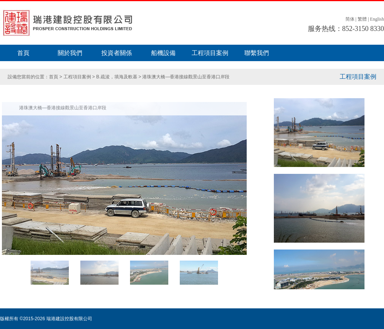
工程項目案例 (210, 53)
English (377, 19)
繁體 (362, 19)
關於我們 (70, 53)
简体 (350, 19)
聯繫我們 (256, 53)
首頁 (23, 53)
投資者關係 (116, 53)
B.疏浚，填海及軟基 (117, 76)
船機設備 (163, 53)
